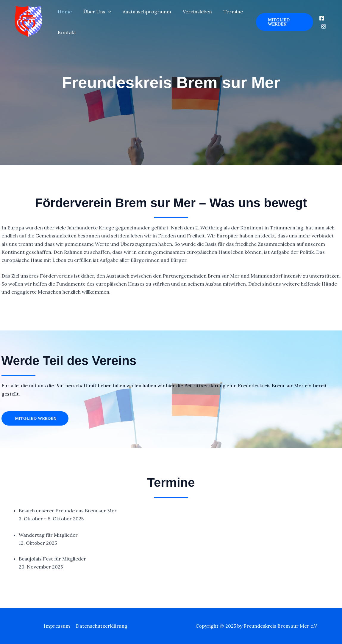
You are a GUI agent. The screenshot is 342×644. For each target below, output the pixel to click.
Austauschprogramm (142, 12)
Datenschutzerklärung (101, 626)
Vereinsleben (190, 12)
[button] (283, 22)
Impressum (57, 626)
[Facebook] (321, 18)
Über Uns (94, 11)
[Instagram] (323, 26)
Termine (224, 12)
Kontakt (66, 32)
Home (64, 12)
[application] (105, 11)
